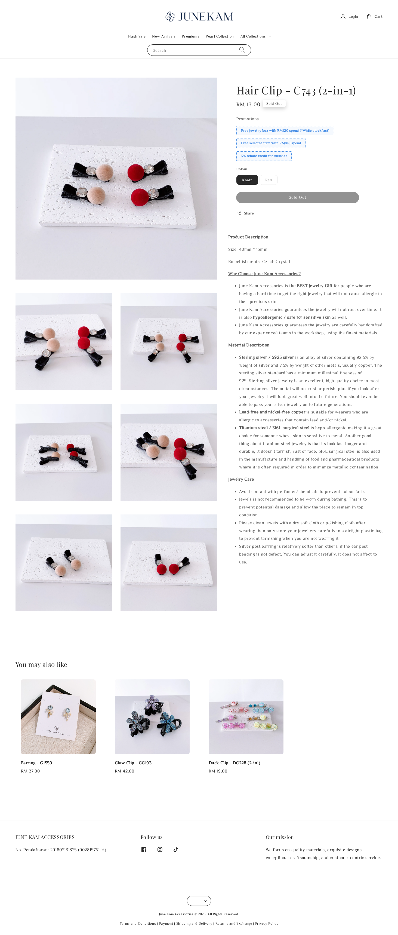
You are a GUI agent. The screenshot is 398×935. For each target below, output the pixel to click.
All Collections (253, 36)
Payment (166, 923)
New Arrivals (163, 36)
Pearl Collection (220, 36)
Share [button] (245, 213)
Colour (241, 169)
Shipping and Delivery (194, 923)
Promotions (247, 119)
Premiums (190, 36)
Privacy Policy (267, 923)
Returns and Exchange (233, 923)
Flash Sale (137, 36)
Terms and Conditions (138, 923)
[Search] (242, 50)
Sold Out (297, 197)
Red (268, 180)
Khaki (247, 180)
